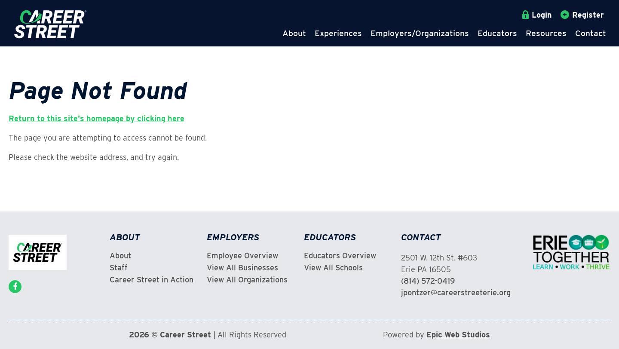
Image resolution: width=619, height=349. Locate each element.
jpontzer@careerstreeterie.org (456, 292)
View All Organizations (247, 280)
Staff (119, 268)
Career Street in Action (151, 280)
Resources (546, 33)
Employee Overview (242, 256)
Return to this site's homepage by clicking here (96, 118)
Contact (590, 33)
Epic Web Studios (458, 334)
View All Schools (333, 268)
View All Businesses (242, 268)
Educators (497, 33)
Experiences (338, 33)
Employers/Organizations (420, 33)
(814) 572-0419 (428, 280)
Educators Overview (340, 256)
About (294, 33)
